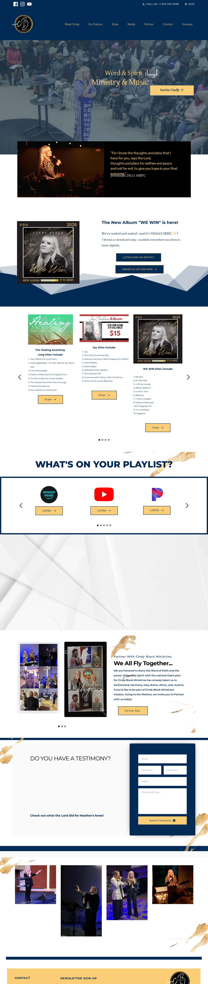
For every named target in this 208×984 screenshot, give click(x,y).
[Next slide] (188, 377)
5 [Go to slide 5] (110, 525)
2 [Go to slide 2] (102, 440)
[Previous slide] (19, 377)
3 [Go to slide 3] (105, 440)
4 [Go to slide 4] (108, 440)
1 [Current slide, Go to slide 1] (99, 440)
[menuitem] (72, 24)
